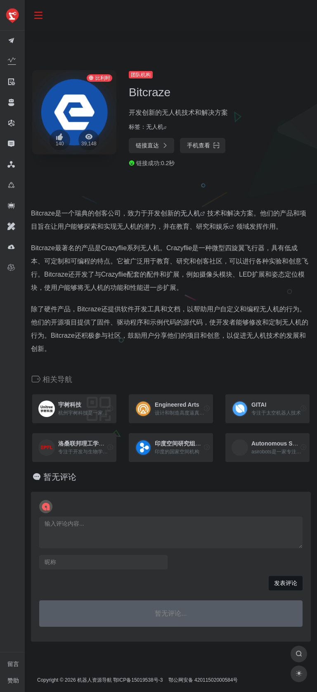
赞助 (13, 680)
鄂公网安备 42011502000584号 (201, 680)
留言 (13, 664)
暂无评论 (59, 476)
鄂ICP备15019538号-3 (137, 680)
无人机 (154, 126)
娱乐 (222, 226)
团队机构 (140, 75)
